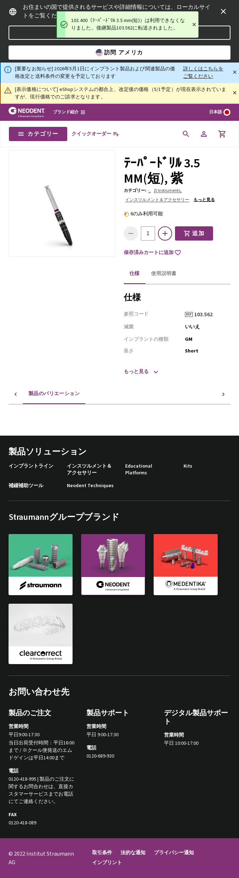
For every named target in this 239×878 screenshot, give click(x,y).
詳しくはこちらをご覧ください (203, 72)
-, (149, 191)
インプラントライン (31, 466)
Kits (188, 466)
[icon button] (223, 11)
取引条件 (102, 853)
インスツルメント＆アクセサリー (157, 200)
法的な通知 (133, 853)
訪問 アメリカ (119, 52)
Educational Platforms (138, 470)
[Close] (194, 24)
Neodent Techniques (90, 486)
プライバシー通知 (174, 853)
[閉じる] (235, 72)
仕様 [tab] (134, 273)
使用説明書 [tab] (164, 273)
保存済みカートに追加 (152, 252)
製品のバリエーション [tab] (39, 393)
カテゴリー (38, 134)
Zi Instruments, (168, 191)
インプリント (107, 863)
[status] (127, 24)
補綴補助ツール (26, 486)
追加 (194, 233)
